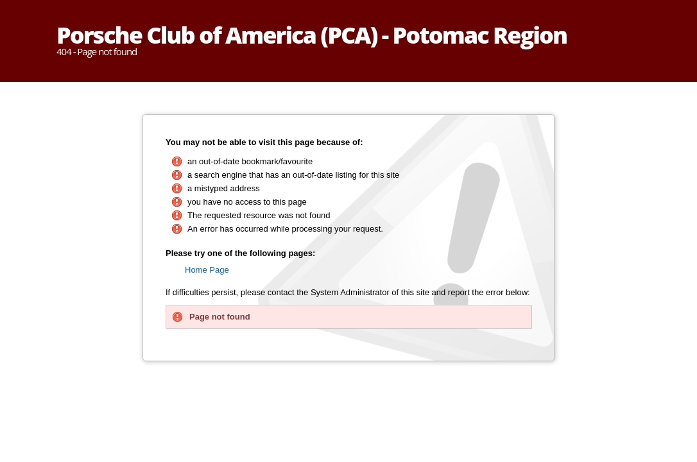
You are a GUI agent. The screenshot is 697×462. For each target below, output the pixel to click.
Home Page (207, 270)
